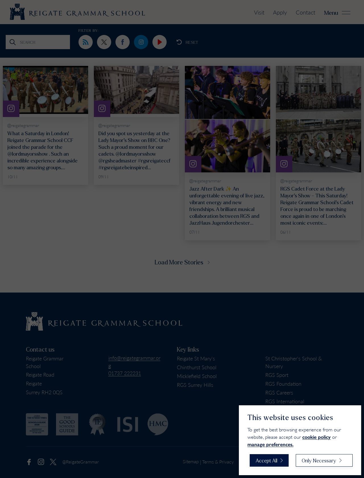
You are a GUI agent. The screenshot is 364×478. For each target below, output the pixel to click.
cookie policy (316, 437)
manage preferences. (270, 444)
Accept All (266, 460)
